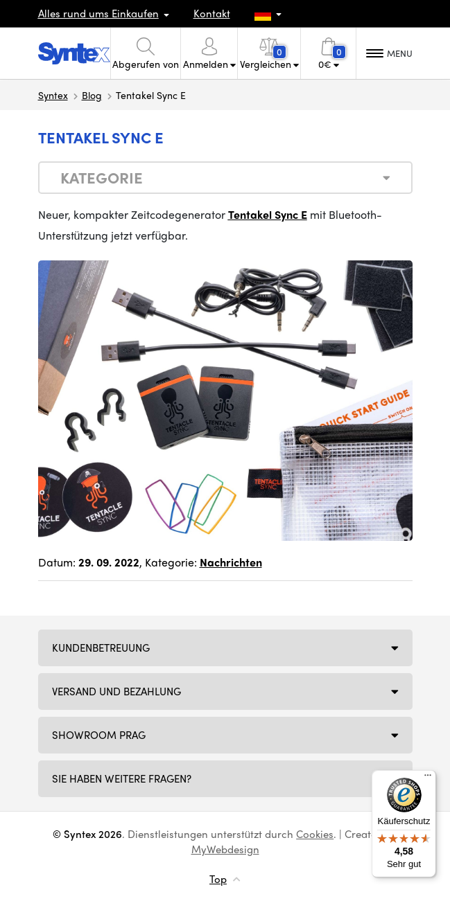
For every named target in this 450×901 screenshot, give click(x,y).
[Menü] (427, 778)
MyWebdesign (225, 849)
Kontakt (211, 13)
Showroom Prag (99, 734)
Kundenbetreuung (101, 647)
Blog (92, 95)
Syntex (53, 95)
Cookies (315, 833)
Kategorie (101, 177)
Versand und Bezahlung (116, 691)
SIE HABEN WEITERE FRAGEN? (121, 778)
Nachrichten (231, 562)
